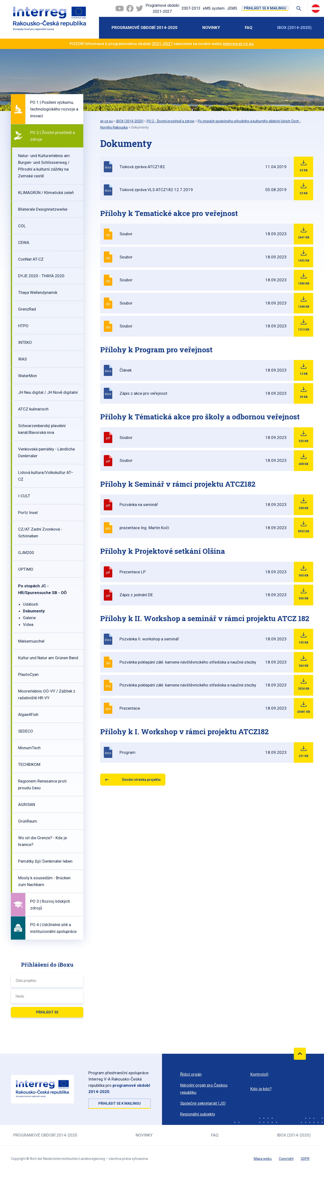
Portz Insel (28, 512)
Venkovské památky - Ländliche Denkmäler (46, 452)
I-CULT (24, 495)
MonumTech (29, 747)
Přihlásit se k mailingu (265, 8)
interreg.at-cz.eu (238, 43)
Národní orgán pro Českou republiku (203, 1089)
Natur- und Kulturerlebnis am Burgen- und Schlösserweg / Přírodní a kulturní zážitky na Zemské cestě (44, 165)
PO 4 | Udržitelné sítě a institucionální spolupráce (53, 928)
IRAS (22, 359)
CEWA (23, 242)
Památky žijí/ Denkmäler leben (45, 861)
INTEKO (25, 342)
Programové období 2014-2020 (144, 27)
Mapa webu (263, 1159)
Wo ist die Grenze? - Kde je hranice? (42, 841)
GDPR (305, 1159)
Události (30, 604)
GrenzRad (27, 309)
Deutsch (315, 8)
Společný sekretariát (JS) (203, 1103)
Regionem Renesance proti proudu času (42, 784)
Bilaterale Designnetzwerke (42, 209)
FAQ (248, 27)
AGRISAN (26, 804)
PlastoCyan (28, 674)
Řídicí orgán (191, 1074)
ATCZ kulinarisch (33, 409)
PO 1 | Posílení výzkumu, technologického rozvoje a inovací (54, 109)
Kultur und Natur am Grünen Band (48, 657)
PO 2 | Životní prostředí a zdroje (52, 136)
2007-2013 (191, 8)
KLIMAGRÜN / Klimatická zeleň (46, 192)
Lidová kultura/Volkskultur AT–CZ (45, 476)
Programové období (162, 9)
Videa (28, 624)
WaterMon (27, 375)
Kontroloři (259, 1074)
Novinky (211, 27)
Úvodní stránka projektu (141, 780)
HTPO (23, 325)
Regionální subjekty (197, 1114)
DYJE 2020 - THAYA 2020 (41, 275)
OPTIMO (25, 569)
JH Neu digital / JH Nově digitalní (48, 392)
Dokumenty (34, 611)
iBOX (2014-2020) (294, 27)
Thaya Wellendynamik (37, 292)
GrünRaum (27, 821)
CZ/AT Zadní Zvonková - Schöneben (40, 532)
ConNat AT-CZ (31, 259)
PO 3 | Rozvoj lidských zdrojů (50, 904)
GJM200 (26, 552)
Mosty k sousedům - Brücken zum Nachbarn (44, 881)
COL (22, 225)
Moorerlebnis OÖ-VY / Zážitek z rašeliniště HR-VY (46, 694)
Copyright (286, 1159)
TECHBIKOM (29, 764)
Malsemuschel (31, 641)
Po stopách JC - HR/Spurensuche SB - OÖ (42, 589)
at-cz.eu (106, 121)
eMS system (214, 8)
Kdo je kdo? (261, 1088)
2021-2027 (162, 43)
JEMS (232, 8)
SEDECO (25, 731)
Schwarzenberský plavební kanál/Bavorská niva (42, 429)
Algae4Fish (28, 714)
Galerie (29, 617)
